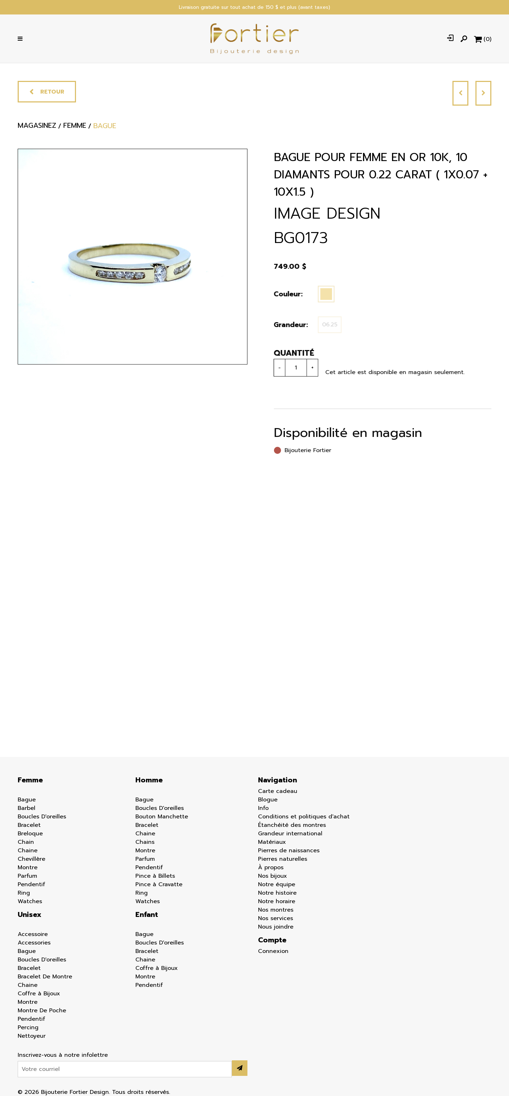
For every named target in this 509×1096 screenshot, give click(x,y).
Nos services (275, 918)
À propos (270, 867)
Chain (26, 842)
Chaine (27, 850)
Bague (27, 799)
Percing (28, 1027)
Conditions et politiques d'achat (304, 816)
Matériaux (272, 842)
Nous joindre (275, 927)
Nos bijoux (272, 876)
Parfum (27, 876)
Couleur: (285, 294)
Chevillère (31, 859)
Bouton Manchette (161, 816)
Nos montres (275, 910)
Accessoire (33, 934)
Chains (144, 842)
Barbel (26, 808)
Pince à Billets (155, 876)
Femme (30, 780)
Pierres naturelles (282, 859)
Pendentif (31, 884)
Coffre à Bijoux (39, 993)
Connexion (273, 951)
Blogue (267, 799)
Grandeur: (288, 325)
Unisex (29, 914)
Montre (27, 867)
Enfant (146, 914)
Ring (24, 893)
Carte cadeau (277, 791)
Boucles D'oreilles (42, 816)
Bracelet (29, 825)
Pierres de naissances (289, 850)
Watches (30, 901)
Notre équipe (276, 884)
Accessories (34, 942)
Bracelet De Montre (45, 976)
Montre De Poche (42, 1010)
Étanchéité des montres (292, 825)
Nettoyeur (32, 1036)
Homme (149, 780)
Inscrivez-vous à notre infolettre (63, 1055)
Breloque (30, 833)
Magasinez (37, 129)
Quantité (291, 353)
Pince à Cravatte (158, 884)
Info (263, 808)
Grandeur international (290, 833)
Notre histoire (277, 893)
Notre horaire (276, 901)
